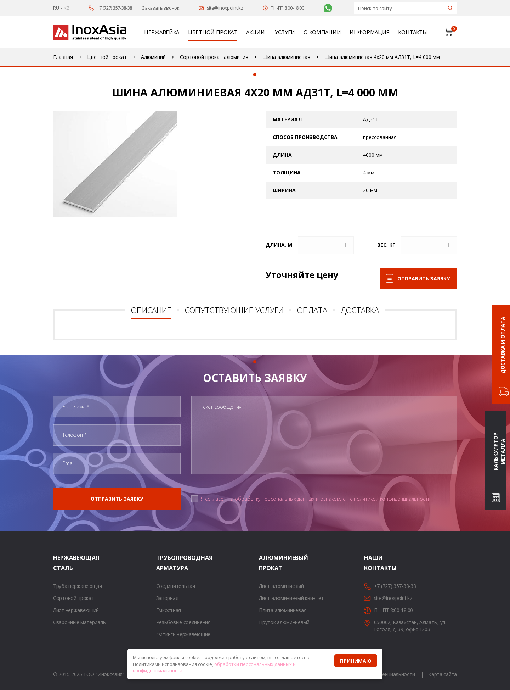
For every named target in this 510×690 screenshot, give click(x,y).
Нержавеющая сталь (62, 563)
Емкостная (168, 610)
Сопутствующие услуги (234, 310)
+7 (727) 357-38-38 (114, 8)
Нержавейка (161, 31)
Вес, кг (386, 244)
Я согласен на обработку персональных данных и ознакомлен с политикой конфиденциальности (316, 498)
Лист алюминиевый (281, 586)
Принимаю (356, 660)
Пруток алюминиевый (284, 622)
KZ (66, 8)
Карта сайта (442, 674)
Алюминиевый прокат (268, 563)
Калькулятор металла (499, 452)
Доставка (360, 310)
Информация (369, 31)
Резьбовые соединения (183, 622)
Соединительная (175, 586)
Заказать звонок (161, 8)
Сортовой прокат (73, 598)
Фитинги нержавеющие (183, 634)
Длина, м (279, 244)
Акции (255, 31)
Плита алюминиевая (282, 610)
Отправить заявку (423, 278)
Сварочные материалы (79, 622)
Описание (151, 310)
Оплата (312, 310)
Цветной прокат (212, 31)
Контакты (412, 31)
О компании (322, 31)
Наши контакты (373, 563)
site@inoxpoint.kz (225, 8)
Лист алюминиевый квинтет (291, 598)
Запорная (167, 598)
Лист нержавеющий (76, 610)
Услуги (285, 31)
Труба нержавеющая (77, 586)
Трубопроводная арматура (165, 563)
